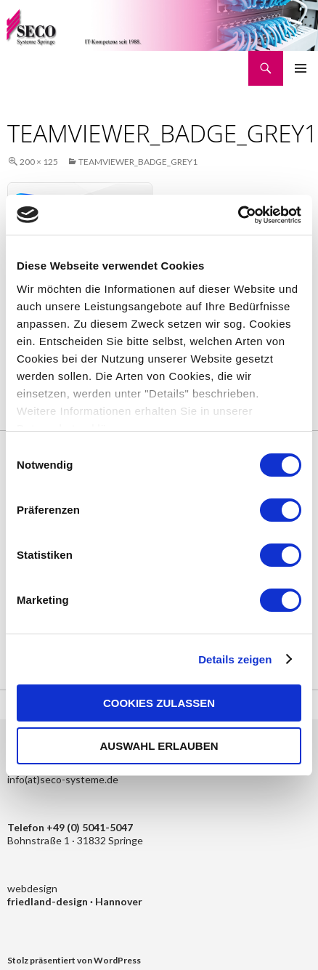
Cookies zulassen (159, 703)
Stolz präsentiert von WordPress (74, 960)
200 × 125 (39, 161)
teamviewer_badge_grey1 (137, 161)
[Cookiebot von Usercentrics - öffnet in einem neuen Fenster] (237, 215)
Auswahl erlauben (158, 746)
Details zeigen (235, 659)
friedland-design (48, 901)
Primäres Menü (300, 68)
